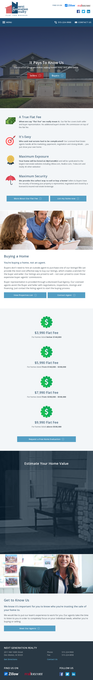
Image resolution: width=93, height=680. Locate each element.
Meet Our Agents (16, 626)
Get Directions (10, 657)
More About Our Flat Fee (33, 197)
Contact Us (52, 657)
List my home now (63, 197)
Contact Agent (45, 294)
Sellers (34, 75)
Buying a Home (16, 255)
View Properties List (17, 294)
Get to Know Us (17, 598)
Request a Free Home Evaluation (46, 437)
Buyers (59, 75)
